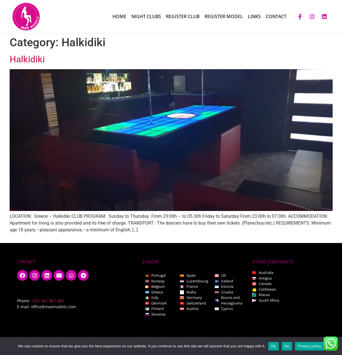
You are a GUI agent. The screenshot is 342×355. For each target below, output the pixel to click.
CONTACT (276, 16)
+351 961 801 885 (47, 300)
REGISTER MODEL (224, 16)
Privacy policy (309, 346)
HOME (119, 16)
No (286, 346)
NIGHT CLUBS (146, 16)
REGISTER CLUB (182, 16)
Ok (273, 346)
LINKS (254, 16)
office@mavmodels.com (53, 306)
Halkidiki (27, 59)
